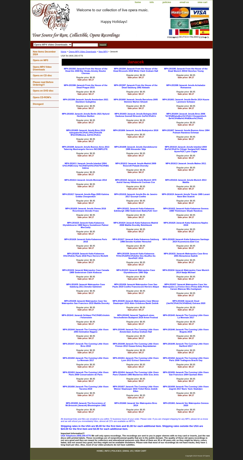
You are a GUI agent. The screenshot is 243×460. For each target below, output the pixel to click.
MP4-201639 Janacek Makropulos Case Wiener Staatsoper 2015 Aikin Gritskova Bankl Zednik (136, 302)
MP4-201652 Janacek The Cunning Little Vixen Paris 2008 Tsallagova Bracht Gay (186, 359)
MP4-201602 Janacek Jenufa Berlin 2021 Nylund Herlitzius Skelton (85, 115)
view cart (202, 2)
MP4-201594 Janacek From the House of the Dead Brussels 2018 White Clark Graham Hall (135, 70)
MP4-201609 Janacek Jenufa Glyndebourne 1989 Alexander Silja (135, 148)
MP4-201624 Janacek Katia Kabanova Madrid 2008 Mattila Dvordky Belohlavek (136, 224)
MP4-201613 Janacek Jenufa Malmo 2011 (186, 163)
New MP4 (103, 51)
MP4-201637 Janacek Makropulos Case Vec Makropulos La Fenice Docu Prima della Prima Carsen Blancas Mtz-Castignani (186, 286)
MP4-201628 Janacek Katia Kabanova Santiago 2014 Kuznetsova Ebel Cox (186, 240)
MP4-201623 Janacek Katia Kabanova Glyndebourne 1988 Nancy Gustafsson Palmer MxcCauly (85, 225)
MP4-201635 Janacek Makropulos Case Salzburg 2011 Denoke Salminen (85, 285)
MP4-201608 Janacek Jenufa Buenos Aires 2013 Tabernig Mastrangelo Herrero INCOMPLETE (85, 148)
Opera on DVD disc (43, 90)
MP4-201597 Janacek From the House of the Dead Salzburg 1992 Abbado (135, 86)
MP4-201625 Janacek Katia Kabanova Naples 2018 (186, 224)
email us (184, 2)
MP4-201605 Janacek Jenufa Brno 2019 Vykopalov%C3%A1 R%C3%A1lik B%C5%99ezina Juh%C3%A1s (85, 132)
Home (63, 51)
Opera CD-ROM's (42, 97)
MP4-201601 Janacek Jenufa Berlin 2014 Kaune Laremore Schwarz (186, 100)
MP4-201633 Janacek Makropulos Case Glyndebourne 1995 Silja (135, 271)
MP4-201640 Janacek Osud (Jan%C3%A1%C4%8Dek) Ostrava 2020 (185, 302)
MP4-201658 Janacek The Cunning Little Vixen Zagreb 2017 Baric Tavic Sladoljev (186, 387)
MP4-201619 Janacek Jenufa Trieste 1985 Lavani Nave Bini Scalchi (186, 195)
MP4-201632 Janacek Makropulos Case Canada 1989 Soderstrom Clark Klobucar (85, 271)
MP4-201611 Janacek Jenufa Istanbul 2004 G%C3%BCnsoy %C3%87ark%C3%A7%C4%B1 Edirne (85, 165)
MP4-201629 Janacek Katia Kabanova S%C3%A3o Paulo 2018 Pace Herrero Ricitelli (85, 254)
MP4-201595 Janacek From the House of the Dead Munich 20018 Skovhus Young (185, 70)
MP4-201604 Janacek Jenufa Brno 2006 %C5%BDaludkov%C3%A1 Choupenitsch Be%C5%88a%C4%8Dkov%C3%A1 (185, 116)
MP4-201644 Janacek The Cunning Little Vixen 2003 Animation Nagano (86, 330)
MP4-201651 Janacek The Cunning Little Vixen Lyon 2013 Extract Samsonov (136, 359)
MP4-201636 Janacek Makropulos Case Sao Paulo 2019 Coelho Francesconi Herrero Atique (135, 285)
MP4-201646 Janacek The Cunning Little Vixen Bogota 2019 (186, 330)
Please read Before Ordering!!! (43, 83)
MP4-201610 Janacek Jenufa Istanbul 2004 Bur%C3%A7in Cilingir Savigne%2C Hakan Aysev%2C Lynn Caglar (186, 149)
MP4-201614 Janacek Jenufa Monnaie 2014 (86, 180)
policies (167, 2)
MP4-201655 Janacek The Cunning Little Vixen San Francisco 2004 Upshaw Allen (186, 373)
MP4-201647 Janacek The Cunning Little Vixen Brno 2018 (86, 345)
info (152, 2)
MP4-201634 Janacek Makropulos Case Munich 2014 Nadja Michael (186, 271)
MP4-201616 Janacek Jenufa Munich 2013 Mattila (185, 181)
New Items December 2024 (44, 53)
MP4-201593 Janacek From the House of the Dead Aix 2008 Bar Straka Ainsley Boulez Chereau (85, 71)
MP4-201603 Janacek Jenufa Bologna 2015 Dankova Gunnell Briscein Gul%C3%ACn (136, 115)
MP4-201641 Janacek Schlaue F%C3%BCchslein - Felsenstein (86, 316)
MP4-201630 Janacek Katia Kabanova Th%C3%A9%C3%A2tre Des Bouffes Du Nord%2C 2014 (135, 255)
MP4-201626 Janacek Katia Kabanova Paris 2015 (85, 240)
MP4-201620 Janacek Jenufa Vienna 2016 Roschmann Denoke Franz (85, 209)
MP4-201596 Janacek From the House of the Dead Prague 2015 (85, 86)
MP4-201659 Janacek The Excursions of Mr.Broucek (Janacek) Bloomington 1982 (85, 404)
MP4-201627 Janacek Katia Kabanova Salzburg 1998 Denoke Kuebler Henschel (136, 240)
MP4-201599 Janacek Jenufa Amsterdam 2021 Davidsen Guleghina (85, 100)
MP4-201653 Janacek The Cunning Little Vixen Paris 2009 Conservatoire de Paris (86, 373)
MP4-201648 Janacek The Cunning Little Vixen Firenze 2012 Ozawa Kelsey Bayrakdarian (136, 345)
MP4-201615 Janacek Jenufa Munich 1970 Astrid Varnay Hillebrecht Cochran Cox (135, 181)
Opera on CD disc (42, 75)
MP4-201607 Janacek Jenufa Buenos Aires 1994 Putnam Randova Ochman (185, 131)
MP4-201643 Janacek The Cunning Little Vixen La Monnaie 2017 (186, 316)
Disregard (38, 104)
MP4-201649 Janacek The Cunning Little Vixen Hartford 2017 (186, 345)
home (138, 2)
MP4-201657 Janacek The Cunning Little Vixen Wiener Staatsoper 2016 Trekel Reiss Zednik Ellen (136, 388)
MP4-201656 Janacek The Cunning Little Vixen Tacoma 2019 (86, 387)
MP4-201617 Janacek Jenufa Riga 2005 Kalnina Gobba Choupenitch (85, 195)
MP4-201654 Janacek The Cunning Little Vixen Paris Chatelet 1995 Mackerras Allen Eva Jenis (136, 373)
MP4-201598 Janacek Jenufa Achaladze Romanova (185, 86)
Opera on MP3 (40, 60)
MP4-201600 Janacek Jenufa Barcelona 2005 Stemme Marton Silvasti (136, 100)
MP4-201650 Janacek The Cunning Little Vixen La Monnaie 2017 (86, 359)
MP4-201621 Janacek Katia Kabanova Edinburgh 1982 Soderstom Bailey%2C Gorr (135, 209)
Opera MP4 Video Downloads (82, 51)
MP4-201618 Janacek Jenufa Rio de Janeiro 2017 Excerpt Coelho (135, 195)
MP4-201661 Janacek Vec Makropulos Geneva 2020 (185, 404)
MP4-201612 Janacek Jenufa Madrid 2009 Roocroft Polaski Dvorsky (135, 164)
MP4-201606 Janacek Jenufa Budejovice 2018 (135, 130)
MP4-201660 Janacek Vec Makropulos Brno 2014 (135, 404)
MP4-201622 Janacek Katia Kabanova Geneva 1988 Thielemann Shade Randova (185, 209)
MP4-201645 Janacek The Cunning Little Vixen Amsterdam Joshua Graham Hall (136, 330)
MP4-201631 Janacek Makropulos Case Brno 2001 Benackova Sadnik (186, 254)
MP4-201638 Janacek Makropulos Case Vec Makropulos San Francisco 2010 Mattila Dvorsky (86, 302)
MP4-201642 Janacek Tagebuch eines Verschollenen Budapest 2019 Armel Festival (136, 316)
